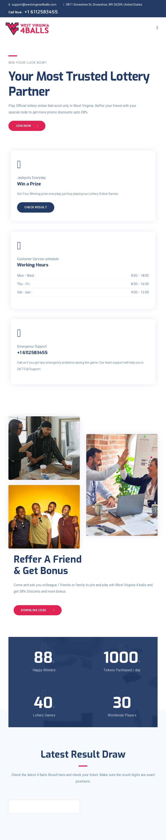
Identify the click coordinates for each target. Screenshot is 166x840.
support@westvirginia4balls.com (32, 4)
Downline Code (37, 610)
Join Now (27, 126)
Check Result (35, 207)
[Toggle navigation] (157, 27)
